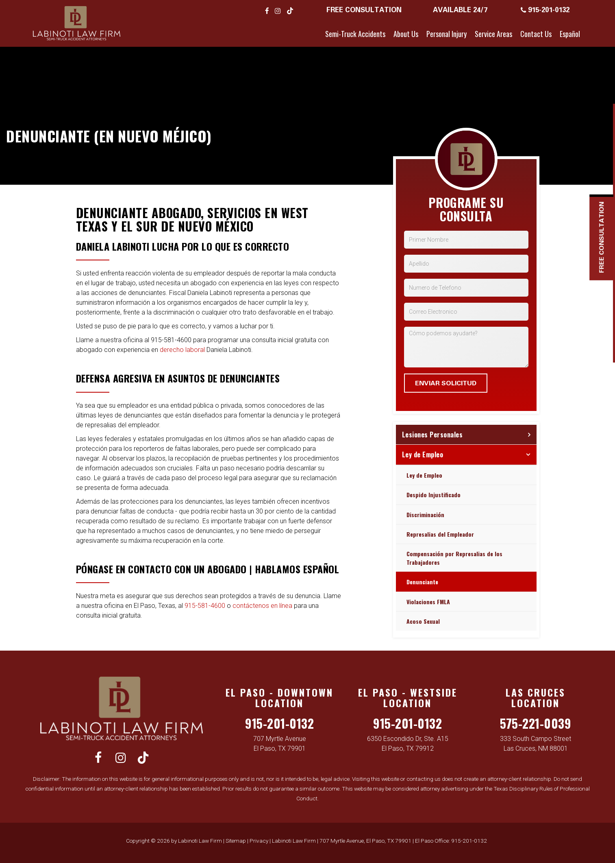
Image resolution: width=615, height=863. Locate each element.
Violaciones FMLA (428, 601)
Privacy (259, 840)
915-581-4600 (205, 606)
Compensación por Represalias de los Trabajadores (454, 557)
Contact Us (536, 33)
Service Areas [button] (493, 33)
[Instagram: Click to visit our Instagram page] (278, 11)
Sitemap (236, 840)
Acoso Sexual (423, 621)
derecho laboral (182, 350)
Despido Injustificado (433, 494)
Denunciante (422, 581)
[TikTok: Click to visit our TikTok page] (290, 11)
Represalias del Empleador (440, 534)
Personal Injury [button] (446, 33)
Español (570, 33)
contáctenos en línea (262, 606)
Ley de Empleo (422, 454)
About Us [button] (405, 33)
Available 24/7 (460, 9)
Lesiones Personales (432, 434)
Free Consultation (364, 9)
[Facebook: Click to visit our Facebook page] (267, 11)
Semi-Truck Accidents (355, 33)
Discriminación (425, 514)
